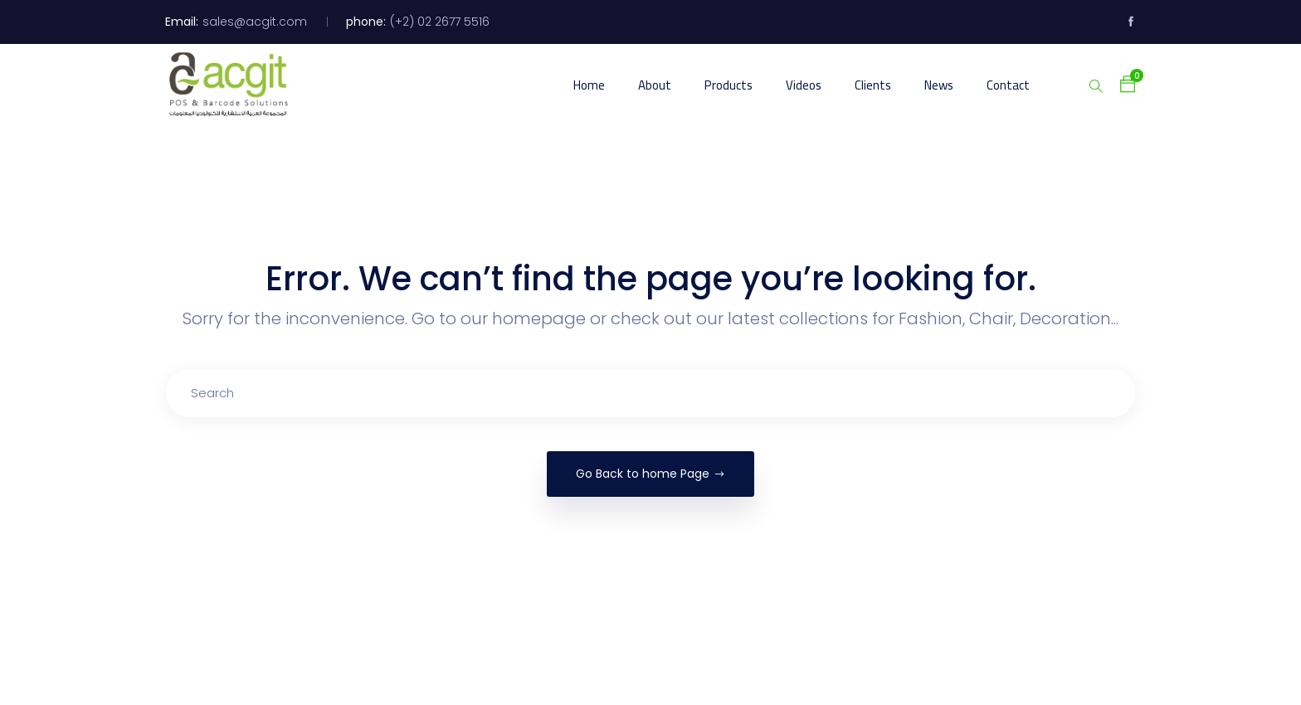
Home (589, 85)
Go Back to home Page (650, 473)
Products (728, 85)
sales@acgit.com (254, 21)
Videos (803, 85)
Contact (1008, 85)
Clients (873, 85)
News (938, 85)
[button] (1119, 84)
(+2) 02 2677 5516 (440, 21)
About (654, 85)
